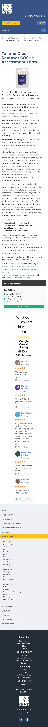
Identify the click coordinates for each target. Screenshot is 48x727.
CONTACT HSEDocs (9, 624)
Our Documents (24, 643)
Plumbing (6, 597)
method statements (11, 266)
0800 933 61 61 (37, 15)
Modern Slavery (24, 687)
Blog (24, 646)
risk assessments (29, 266)
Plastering (6, 594)
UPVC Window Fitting (10, 599)
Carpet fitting (7, 559)
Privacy (24, 684)
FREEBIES (6, 552)
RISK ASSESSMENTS (9, 542)
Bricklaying (6, 557)
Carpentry (6, 564)
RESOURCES (6, 615)
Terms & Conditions (24, 660)
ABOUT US (6, 611)
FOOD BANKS (7, 619)
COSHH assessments (11, 269)
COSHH (5, 547)
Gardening (6, 582)
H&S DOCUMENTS (9, 536)
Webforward (31, 713)
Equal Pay (24, 692)
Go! (44, 30)
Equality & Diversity (24, 689)
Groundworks (7, 584)
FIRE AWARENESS (8, 519)
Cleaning (6, 572)
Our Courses (24, 641)
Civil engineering (8, 569)
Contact (24, 663)
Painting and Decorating (32, 38)
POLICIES (6, 549)
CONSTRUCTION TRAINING (12, 523)
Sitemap (24, 648)
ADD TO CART (24, 306)
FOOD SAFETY (7, 515)
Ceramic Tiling (7, 567)
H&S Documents (13, 38)
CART (42, 23)
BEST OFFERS (7, 607)
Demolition (6, 574)
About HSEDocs (24, 658)
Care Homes (7, 562)
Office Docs (6, 589)
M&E (4, 587)
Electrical (6, 577)
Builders (5, 554)
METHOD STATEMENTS (10, 544)
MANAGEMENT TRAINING (11, 528)
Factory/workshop (9, 579)
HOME (4, 511)
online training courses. (19, 278)
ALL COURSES (7, 532)
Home (24, 655)
